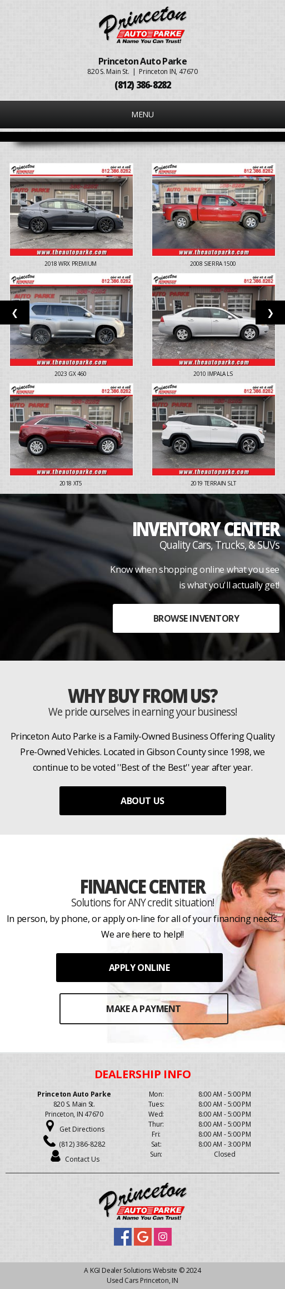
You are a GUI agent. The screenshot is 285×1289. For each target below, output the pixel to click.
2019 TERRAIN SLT (214, 483)
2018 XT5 (71, 483)
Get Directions (81, 1129)
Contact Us (82, 1159)
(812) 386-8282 (82, 1144)
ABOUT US (142, 801)
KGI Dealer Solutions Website (133, 1270)
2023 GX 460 (71, 374)
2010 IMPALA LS (213, 374)
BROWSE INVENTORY (196, 618)
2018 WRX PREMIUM (71, 263)
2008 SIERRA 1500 (213, 263)
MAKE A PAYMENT (143, 1009)
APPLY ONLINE (139, 967)
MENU (142, 114)
